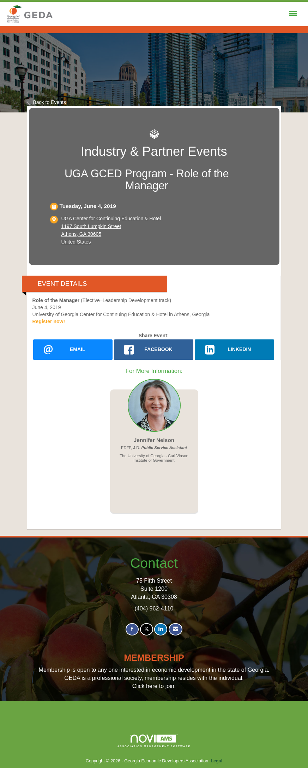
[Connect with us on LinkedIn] (160, 629)
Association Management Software (154, 741)
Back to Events (46, 102)
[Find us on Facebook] (132, 629)
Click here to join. (154, 686)
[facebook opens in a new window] (153, 349)
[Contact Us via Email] (175, 629)
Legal (216, 760)
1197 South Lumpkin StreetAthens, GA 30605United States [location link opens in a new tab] (91, 234)
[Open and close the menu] (177, 14)
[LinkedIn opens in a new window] (234, 349)
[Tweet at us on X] (146, 629)
